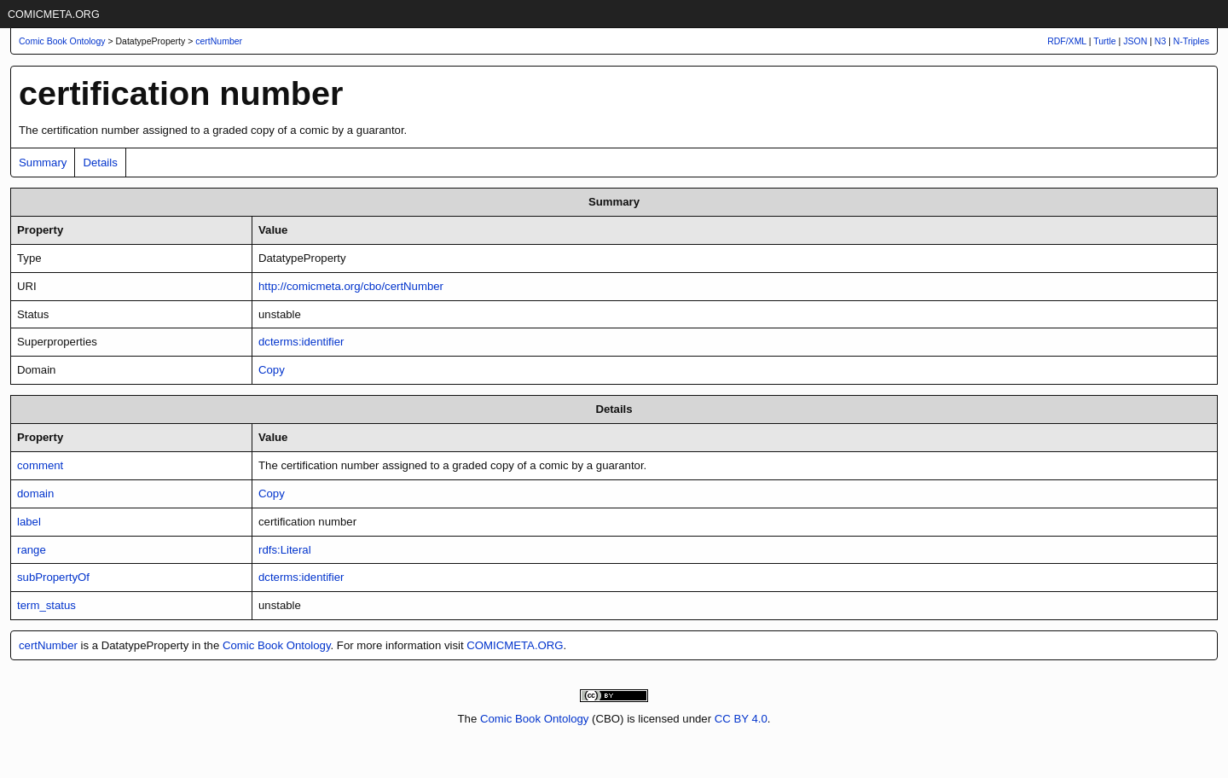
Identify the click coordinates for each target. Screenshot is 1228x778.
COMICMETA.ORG (54, 14)
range (31, 549)
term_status (46, 605)
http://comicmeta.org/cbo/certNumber (350, 286)
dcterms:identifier (301, 341)
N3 (1160, 41)
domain (35, 493)
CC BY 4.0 (741, 718)
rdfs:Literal (284, 549)
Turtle (1104, 41)
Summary (43, 162)
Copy (271, 369)
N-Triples (1191, 41)
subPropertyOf (53, 577)
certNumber (218, 41)
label (29, 521)
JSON (1135, 41)
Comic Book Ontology (277, 645)
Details (100, 162)
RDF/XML (1066, 41)
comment (40, 465)
